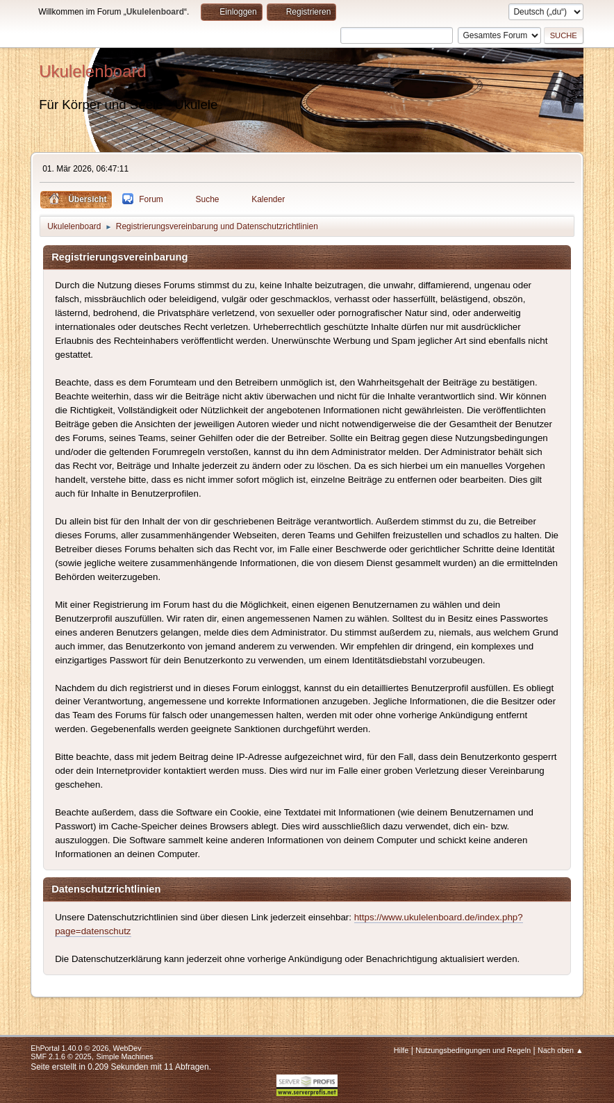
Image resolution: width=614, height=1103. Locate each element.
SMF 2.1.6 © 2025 (61, 1056)
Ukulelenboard (93, 71)
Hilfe (401, 1050)
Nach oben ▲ (560, 1050)
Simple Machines (125, 1056)
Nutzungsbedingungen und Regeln (473, 1050)
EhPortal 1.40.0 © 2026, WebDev (86, 1048)
